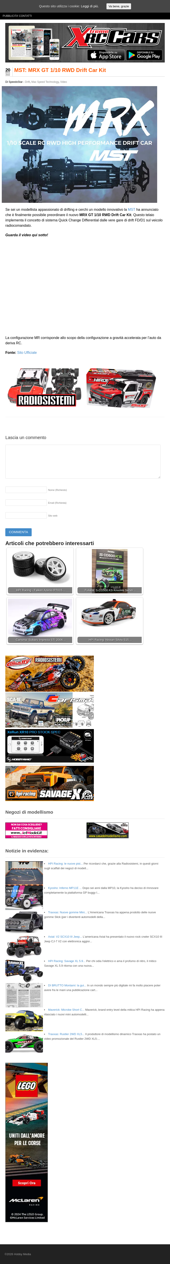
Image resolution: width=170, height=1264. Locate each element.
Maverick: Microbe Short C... (66, 1009)
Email (57, 502)
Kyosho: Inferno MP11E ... (65, 888)
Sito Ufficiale (27, 352)
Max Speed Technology (45, 81)
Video (63, 81)
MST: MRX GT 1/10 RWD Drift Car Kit (60, 70)
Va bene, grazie (118, 6)
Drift (27, 81)
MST (131, 209)
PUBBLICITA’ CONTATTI (17, 15)
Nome (57, 490)
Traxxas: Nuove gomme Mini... (67, 912)
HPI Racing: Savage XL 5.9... (66, 961)
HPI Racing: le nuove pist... (65, 863)
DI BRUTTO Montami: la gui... (67, 985)
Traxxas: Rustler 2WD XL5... (66, 1034)
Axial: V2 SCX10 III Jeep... (65, 936)
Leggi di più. (90, 6)
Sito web (52, 515)
